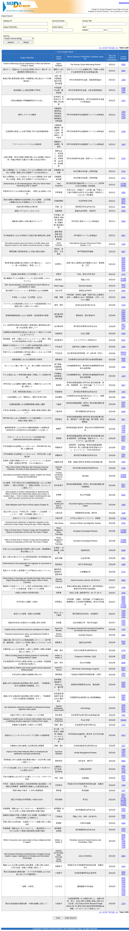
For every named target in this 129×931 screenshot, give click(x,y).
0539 (123, 682)
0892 (123, 397)
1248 (123, 321)
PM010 (123, 352)
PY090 (123, 184)
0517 (123, 324)
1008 (123, 88)
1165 (123, 886)
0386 (123, 333)
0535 (123, 878)
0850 (123, 266)
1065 (123, 841)
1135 (123, 426)
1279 (123, 116)
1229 (123, 613)
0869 (123, 580)
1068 (123, 505)
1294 (123, 367)
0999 (123, 319)
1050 (123, 193)
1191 (123, 430)
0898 (123, 550)
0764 (123, 326)
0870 (123, 340)
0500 (123, 258)
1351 (123, 617)
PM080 (123, 720)
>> (117, 48)
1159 (123, 629)
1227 (123, 114)
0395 (123, 199)
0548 (123, 221)
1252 (123, 432)
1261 (123, 715)
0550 (123, 260)
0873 (123, 735)
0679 (123, 201)
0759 (123, 523)
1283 (123, 462)
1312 (123, 101)
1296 (123, 347)
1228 (123, 891)
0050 (123, 207)
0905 (123, 314)
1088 (123, 750)
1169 (123, 611)
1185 (123, 244)
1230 (123, 376)
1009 (123, 90)
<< (100, 48)
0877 (123, 839)
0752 (123, 310)
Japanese (124, 2)
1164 (123, 112)
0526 (123, 65)
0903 (123, 71)
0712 (123, 572)
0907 (123, 235)
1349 (123, 118)
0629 (123, 880)
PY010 (123, 354)
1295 (123, 513)
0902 (123, 685)
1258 (123, 80)
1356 (123, 468)
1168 (123, 843)
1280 (123, 895)
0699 (123, 835)
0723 (123, 171)
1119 (123, 287)
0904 (123, 312)
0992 (123, 316)
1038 (123, 593)
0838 (123, 815)
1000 (123, 270)
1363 (123, 392)
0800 (123, 264)
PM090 (123, 186)
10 (113, 48)
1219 (123, 866)
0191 (123, 402)
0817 (123, 328)
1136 (123, 428)
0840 (123, 837)
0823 (123, 203)
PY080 (123, 518)
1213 (123, 274)
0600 (123, 262)
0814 (123, 285)
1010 (123, 92)
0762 (123, 621)
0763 (123, 623)
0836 (123, 211)
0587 (123, 252)
